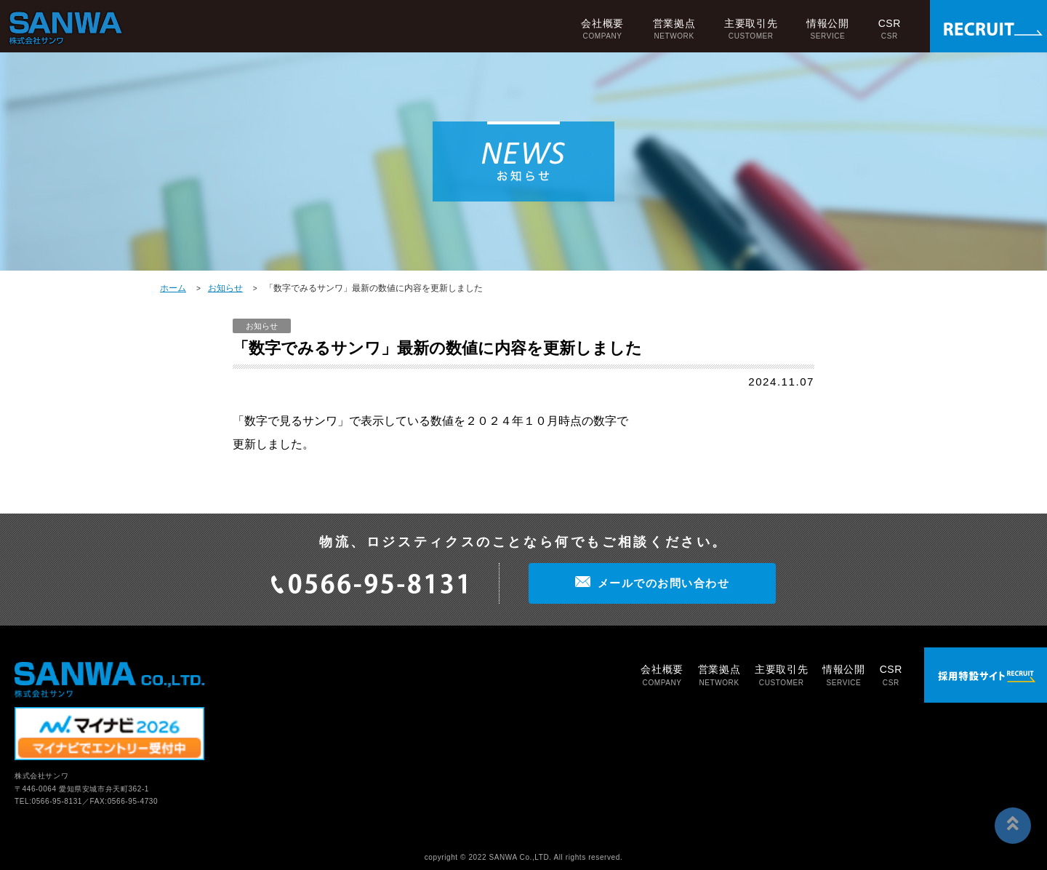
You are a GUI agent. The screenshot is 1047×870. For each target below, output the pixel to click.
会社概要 (602, 28)
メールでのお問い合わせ (664, 583)
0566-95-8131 (57, 801)
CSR (889, 28)
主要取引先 (750, 28)
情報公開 (827, 28)
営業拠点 (674, 28)
